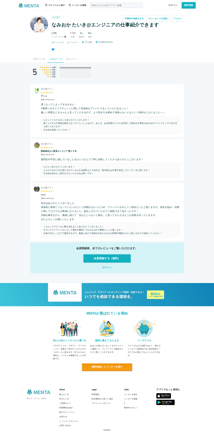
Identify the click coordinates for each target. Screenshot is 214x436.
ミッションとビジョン (69, 421)
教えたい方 (64, 394)
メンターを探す (130, 394)
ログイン (172, 5)
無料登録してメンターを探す (107, 367)
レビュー (55, 59)
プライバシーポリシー (101, 403)
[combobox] (116, 5)
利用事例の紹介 (66, 408)
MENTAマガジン (130, 408)
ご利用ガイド (65, 403)
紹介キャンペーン (67, 412)
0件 (53, 70)
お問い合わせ (65, 425)
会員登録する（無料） (107, 258)
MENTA (108, 430)
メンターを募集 (77, 5)
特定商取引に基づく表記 (102, 399)
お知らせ (63, 417)
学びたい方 (64, 399)
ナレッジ (71, 59)
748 (53, 42)
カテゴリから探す (55, 5)
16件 (54, 67)
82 (68, 42)
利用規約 (95, 394)
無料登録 (188, 5)
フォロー (178, 18)
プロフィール (39, 59)
